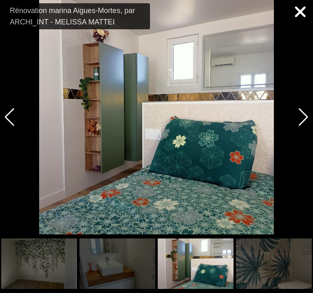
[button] (303, 117)
